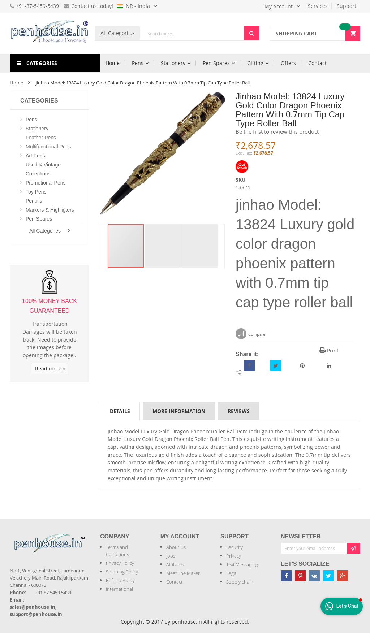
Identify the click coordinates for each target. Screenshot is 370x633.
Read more (50, 368)
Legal (231, 573)
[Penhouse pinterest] (300, 575)
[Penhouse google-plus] (342, 575)
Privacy (233, 555)
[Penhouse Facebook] (286, 575)
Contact (174, 581)
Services (318, 6)
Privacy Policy (120, 563)
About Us (176, 547)
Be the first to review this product (277, 131)
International (119, 589)
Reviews (239, 411)
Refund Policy (120, 580)
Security (234, 547)
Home (16, 82)
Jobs (170, 555)
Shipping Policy (122, 571)
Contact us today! (88, 6)
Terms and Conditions (117, 551)
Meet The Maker (183, 573)
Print (329, 350)
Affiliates (175, 564)
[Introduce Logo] (10, 556)
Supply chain (239, 581)
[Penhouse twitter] (328, 575)
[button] (163, 246)
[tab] (120, 411)
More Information (178, 411)
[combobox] (192, 33)
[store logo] (49, 33)
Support (346, 6)
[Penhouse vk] (314, 575)
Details (120, 411)
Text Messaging (242, 564)
